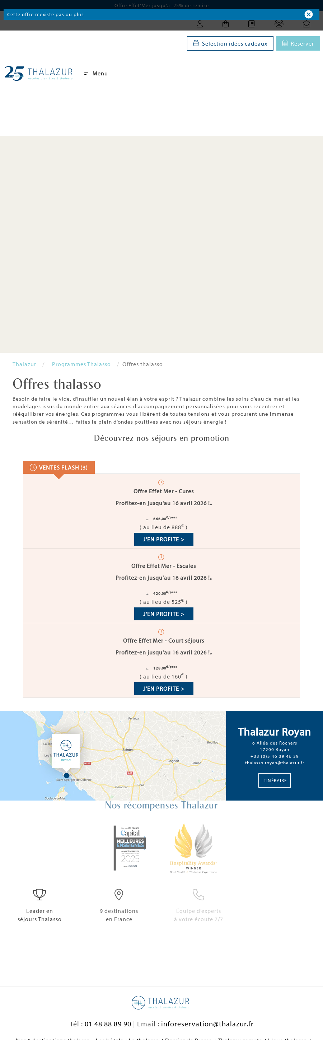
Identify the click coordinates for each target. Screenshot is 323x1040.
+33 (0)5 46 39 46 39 (275, 756)
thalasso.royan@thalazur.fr (274, 762)
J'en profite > (163, 539)
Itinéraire (274, 780)
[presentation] (59, 467)
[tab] (59, 467)
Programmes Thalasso (81, 364)
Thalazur (24, 364)
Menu (96, 73)
